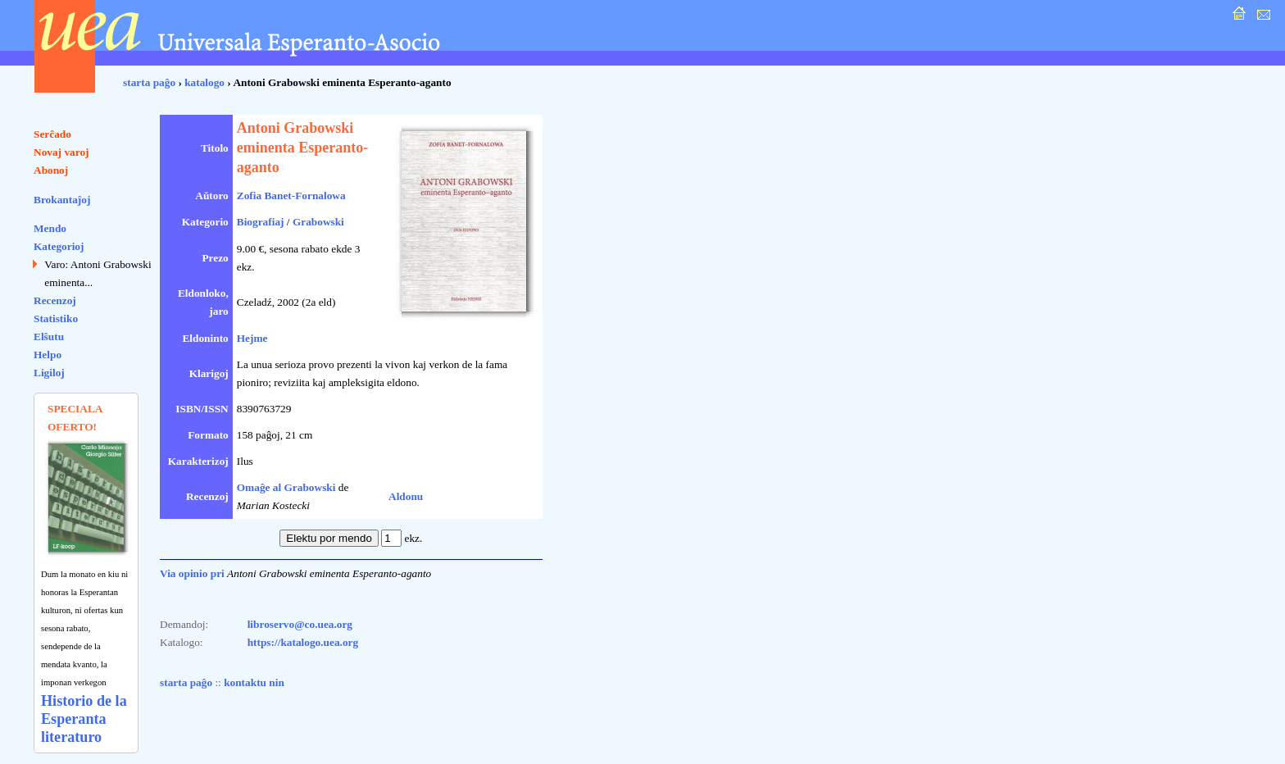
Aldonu (405, 496)
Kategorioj (59, 246)
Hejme (252, 338)
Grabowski (318, 222)
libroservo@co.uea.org (299, 624)
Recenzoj (55, 300)
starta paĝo (149, 82)
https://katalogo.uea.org (303, 642)
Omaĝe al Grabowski (286, 487)
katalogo (204, 82)
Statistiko (56, 318)
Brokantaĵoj (62, 199)
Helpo (47, 354)
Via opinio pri (192, 573)
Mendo (50, 228)
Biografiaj (260, 222)
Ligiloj (49, 372)
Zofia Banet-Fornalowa (291, 195)
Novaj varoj (61, 152)
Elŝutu (49, 336)
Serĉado (52, 134)
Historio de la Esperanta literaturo (84, 719)
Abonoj (51, 170)
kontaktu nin (254, 682)
